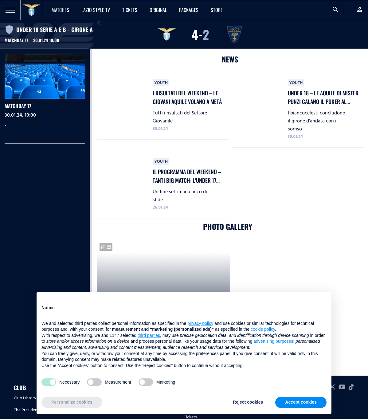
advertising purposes (273, 341)
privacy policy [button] (200, 323)
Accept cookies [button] (301, 402)
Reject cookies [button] (248, 402)
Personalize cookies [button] (71, 402)
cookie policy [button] (263, 329)
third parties (149, 335)
